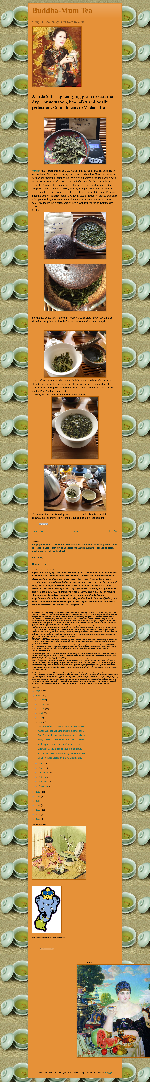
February (42, 704)
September (43, 772)
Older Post (112, 531)
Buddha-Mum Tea (62, 10)
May (40, 717)
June (40, 722)
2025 (38, 819)
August (42, 768)
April (41, 713)
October (42, 777)
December (43, 786)
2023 (38, 810)
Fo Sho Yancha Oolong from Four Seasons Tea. (60, 758)
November (43, 781)
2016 (38, 695)
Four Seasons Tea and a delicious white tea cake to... (62, 735)
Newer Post (38, 531)
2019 (38, 801)
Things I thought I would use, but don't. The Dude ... (62, 739)
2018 (38, 796)
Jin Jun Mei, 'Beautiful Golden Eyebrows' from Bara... (63, 753)
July (40, 763)
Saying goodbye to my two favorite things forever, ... (62, 726)
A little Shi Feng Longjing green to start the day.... (61, 730)
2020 (38, 805)
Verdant (36, 170)
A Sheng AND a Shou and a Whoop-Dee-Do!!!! (60, 744)
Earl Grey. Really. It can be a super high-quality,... (61, 749)
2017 (38, 791)
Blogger (108, 1072)
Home (75, 531)
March (41, 708)
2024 (38, 814)
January (42, 699)
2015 (38, 691)
